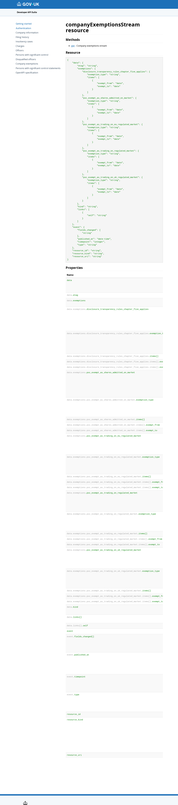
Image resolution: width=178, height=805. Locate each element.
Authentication (23, 28)
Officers (20, 50)
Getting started (23, 23)
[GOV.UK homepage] (28, 4)
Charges (20, 46)
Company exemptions (27, 63)
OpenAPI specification (27, 72)
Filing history (22, 37)
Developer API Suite (27, 12)
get (73, 45)
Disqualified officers (26, 59)
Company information (27, 32)
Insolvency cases (24, 41)
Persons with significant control (32, 54)
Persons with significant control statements (38, 68)
